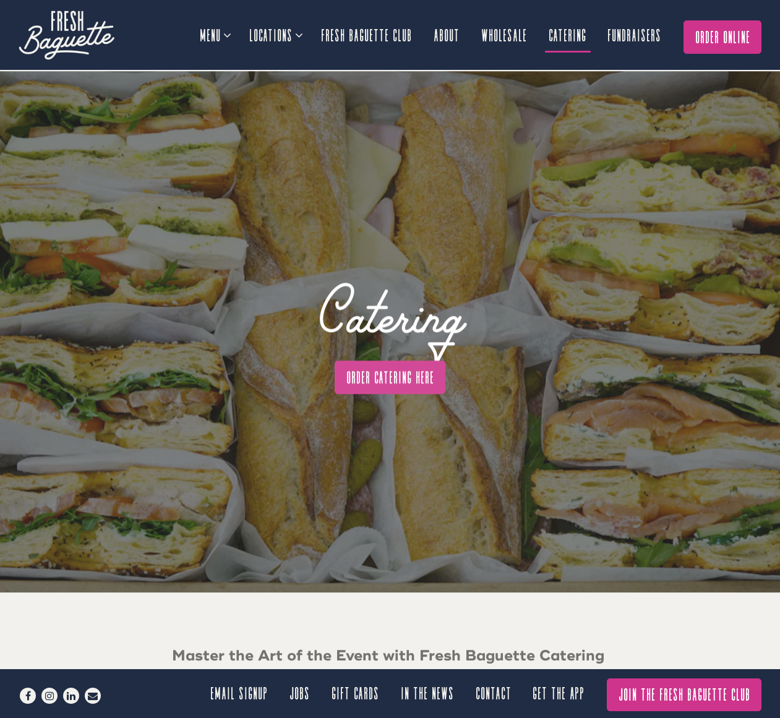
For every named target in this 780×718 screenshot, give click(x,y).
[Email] (93, 696)
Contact (494, 692)
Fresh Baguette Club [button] (367, 34)
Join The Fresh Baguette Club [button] (685, 693)
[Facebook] (28, 696)
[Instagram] (49, 696)
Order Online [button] (723, 36)
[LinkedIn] (71, 696)
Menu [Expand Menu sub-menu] (215, 32)
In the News (428, 692)
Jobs (300, 692)
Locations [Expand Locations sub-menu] (275, 32)
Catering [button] (568, 34)
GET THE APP (559, 692)
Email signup (239, 692)
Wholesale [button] (505, 34)
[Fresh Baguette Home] (87, 34)
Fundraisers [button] (635, 34)
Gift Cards (356, 692)
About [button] (447, 34)
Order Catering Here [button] (391, 366)
